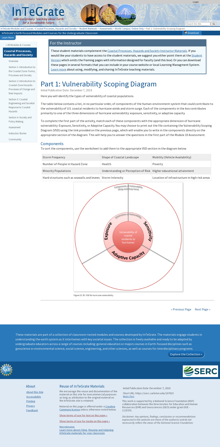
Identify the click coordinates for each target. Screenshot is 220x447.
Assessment (15, 127)
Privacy (30, 406)
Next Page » (202, 309)
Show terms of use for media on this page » (84, 421)
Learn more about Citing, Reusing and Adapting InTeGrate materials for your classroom (86, 431)
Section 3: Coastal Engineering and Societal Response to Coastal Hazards (21, 105)
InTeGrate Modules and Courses (17, 28)
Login (196, 2)
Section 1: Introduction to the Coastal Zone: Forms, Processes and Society (22, 71)
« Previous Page (181, 309)
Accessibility (33, 396)
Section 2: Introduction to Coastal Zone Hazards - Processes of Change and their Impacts (22, 87)
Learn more (58, 69)
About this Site (34, 392)
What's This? (128, 396)
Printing (30, 401)
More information (67, 426)
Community (15, 139)
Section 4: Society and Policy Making (20, 119)
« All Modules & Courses (18, 44)
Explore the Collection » (186, 354)
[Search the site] (198, 24)
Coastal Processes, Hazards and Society (56, 28)
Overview (13, 61)
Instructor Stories (17, 133)
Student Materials (88, 28)
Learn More (8, 37)
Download (191, 32)
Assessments (106, 28)
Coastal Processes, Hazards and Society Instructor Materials (147, 51)
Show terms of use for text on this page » (83, 415)
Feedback (32, 410)
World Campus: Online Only (129, 28)
